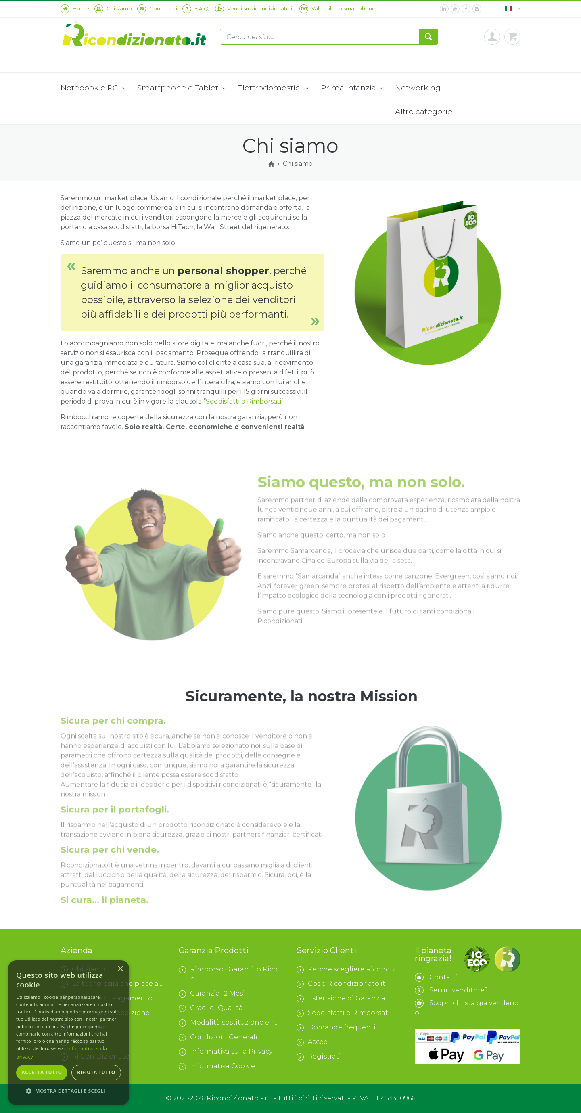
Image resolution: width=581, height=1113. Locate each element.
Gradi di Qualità (211, 1008)
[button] (68, 1091)
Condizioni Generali (218, 1037)
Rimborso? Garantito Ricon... (228, 974)
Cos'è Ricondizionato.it (341, 984)
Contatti (443, 977)
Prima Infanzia (352, 88)
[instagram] (476, 8)
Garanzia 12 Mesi (212, 994)
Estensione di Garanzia (341, 998)
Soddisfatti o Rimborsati (243, 402)
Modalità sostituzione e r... (228, 1023)
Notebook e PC (93, 88)
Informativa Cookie (217, 1066)
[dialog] (68, 1032)
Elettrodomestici (273, 88)
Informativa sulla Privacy (225, 1052)
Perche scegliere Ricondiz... (348, 969)
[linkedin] (444, 8)
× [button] (120, 969)
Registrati (319, 1056)
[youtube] (455, 8)
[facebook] (466, 8)
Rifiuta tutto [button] (96, 1072)
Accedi (313, 1042)
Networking (418, 87)
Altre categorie (423, 111)
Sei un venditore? (458, 990)
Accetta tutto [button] (41, 1072)
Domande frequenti (336, 1027)
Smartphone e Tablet (181, 88)
